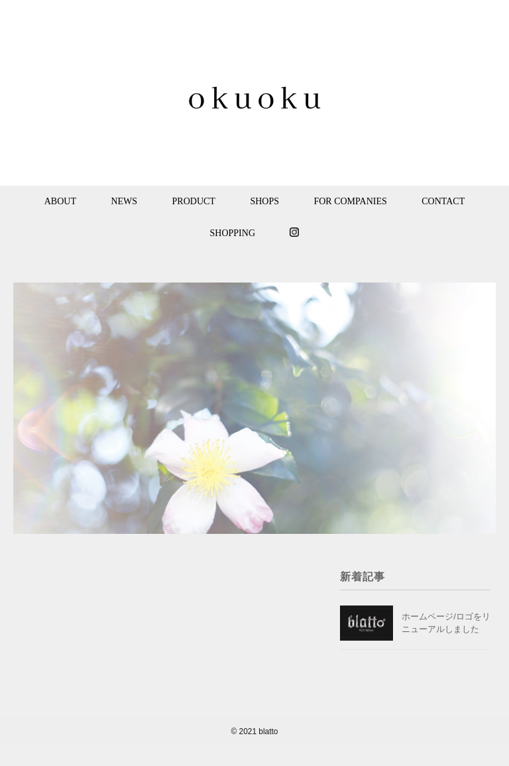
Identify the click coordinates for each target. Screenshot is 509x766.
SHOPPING (232, 233)
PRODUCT (193, 201)
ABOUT (60, 201)
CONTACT (443, 201)
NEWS (124, 201)
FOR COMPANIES (349, 201)
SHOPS (264, 201)
